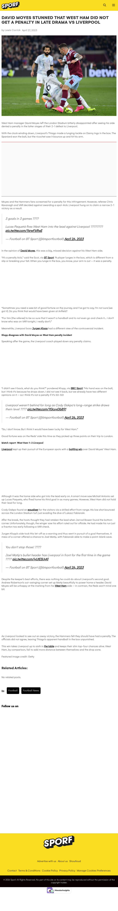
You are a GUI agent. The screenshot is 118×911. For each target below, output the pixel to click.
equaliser (33, 509)
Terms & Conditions (29, 870)
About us (63, 861)
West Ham (61, 585)
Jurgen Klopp (40, 328)
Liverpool (7, 449)
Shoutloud (75, 861)
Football (13, 690)
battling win (75, 449)
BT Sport (49, 257)
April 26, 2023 (74, 239)
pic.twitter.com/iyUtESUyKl (30, 559)
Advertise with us (46, 861)
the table (49, 646)
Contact (12, 870)
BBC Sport (77, 388)
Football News (31, 690)
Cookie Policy (50, 870)
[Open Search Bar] (104, 5)
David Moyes (27, 250)
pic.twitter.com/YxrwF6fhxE (23, 230)
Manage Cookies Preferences (94, 870)
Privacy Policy (67, 870)
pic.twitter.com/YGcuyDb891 (46, 409)
